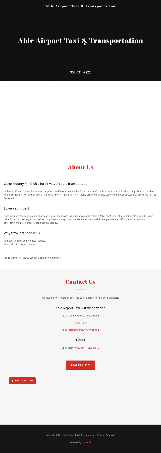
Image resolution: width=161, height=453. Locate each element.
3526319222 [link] (80, 323)
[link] (81, 6)
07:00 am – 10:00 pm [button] (85, 348)
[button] (98, 348)
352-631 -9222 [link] (80, 72)
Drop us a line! (80, 365)
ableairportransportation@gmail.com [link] (80, 329)
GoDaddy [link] (86, 442)
